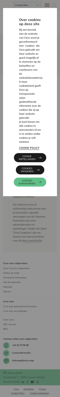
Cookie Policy (29, 147)
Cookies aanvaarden (27, 182)
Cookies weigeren (27, 170)
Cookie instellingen (27, 158)
